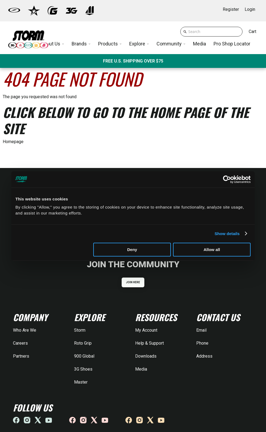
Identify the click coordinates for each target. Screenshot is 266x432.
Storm (79, 330)
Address (204, 356)
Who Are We (24, 330)
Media (141, 369)
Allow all (212, 249)
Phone (202, 343)
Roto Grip (83, 343)
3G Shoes (83, 369)
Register (231, 9)
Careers (20, 343)
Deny (132, 249)
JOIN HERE (133, 282)
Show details (227, 233)
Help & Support (149, 343)
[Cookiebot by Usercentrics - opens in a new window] (227, 179)
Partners (21, 356)
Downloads (146, 356)
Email (201, 330)
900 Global (84, 356)
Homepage (13, 141)
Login (250, 9)
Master (81, 382)
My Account (146, 330)
